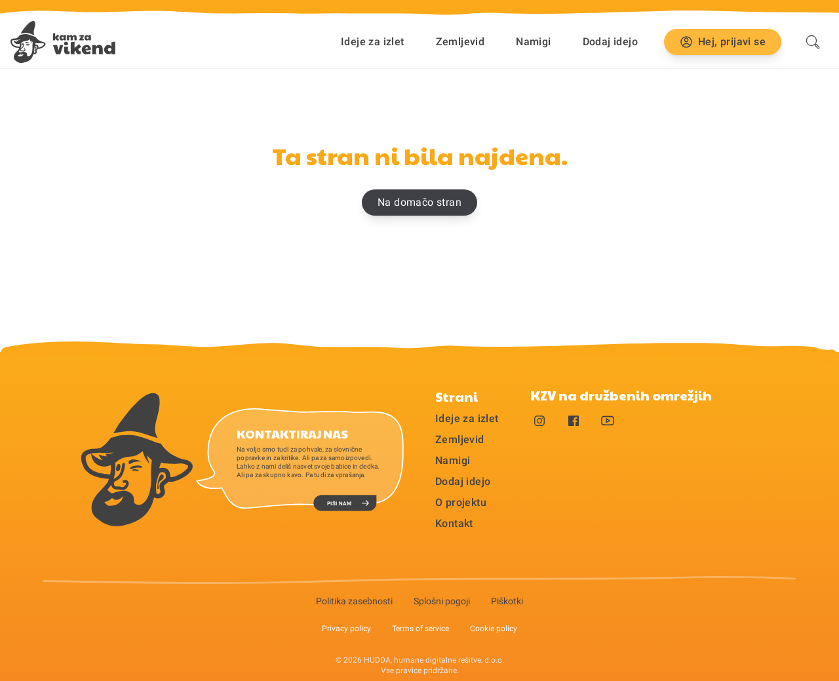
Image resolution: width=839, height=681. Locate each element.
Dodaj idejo (610, 41)
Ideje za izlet (372, 41)
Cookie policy (493, 628)
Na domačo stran (419, 202)
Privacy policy (346, 628)
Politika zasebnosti (354, 601)
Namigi (533, 41)
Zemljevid (460, 41)
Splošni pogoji (442, 601)
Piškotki (507, 601)
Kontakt (454, 523)
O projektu (460, 502)
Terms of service (420, 628)
